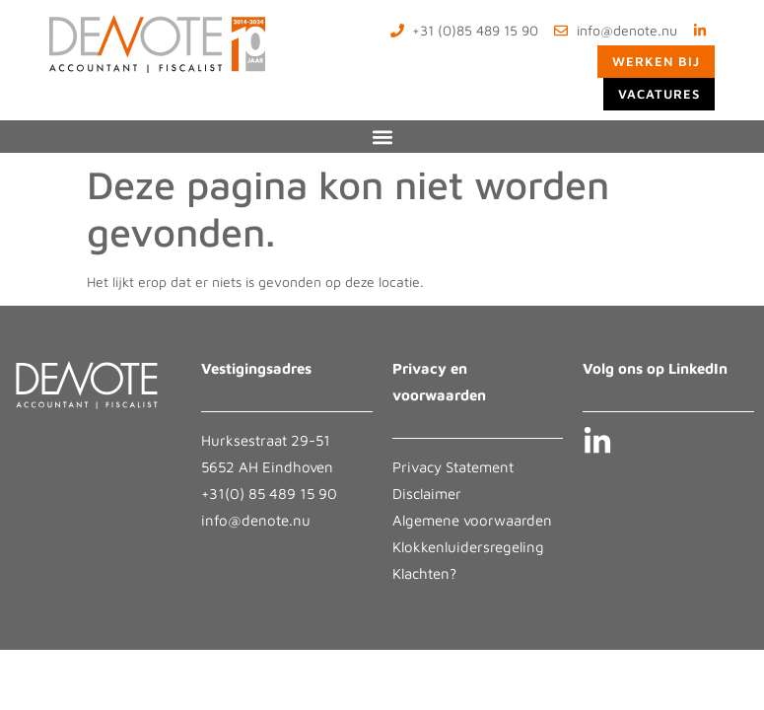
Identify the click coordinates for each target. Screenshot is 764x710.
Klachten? (424, 573)
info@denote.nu (256, 520)
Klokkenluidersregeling (468, 546)
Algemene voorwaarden (472, 520)
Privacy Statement (453, 467)
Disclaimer (426, 493)
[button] (382, 136)
